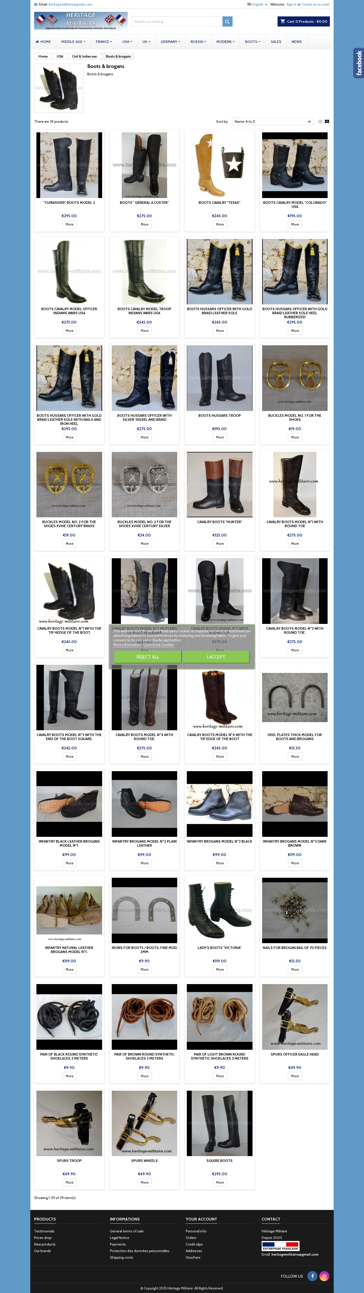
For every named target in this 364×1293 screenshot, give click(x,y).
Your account (201, 1219)
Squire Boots (220, 1160)
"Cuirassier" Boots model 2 (69, 202)
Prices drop (43, 1237)
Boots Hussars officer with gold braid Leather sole (219, 311)
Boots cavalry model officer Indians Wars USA (69, 311)
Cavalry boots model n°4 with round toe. (144, 737)
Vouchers (193, 1257)
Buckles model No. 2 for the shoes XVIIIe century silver (144, 524)
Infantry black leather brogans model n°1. (69, 843)
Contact (271, 1219)
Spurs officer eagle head (295, 1054)
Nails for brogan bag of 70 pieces (295, 947)
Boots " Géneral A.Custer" (144, 202)
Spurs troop (69, 1160)
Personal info (196, 1231)
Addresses (194, 1251)
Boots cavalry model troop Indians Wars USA (144, 311)
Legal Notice (119, 1237)
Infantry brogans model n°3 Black (219, 841)
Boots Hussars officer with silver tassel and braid (144, 417)
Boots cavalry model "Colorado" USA (295, 204)
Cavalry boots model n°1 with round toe (294, 524)
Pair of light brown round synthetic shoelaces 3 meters (219, 1056)
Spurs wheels (144, 1160)
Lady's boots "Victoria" (219, 947)
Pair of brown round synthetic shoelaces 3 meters (144, 1056)
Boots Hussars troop (219, 415)
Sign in (291, 4)
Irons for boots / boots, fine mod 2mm (144, 949)
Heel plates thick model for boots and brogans (295, 737)
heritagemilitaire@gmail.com (70, 4)
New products (45, 1244)
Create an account (315, 4)
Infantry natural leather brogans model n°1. (69, 949)
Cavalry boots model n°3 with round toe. (295, 630)
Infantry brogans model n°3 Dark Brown (295, 843)
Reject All (147, 657)
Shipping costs (121, 1257)
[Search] (182, 21)
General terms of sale (127, 1231)
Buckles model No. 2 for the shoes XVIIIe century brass (69, 524)
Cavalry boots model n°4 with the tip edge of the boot (219, 737)
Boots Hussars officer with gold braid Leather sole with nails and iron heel (69, 419)
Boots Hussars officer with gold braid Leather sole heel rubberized (294, 313)
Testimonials (44, 1231)
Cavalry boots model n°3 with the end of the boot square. (69, 737)
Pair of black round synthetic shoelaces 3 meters (69, 1056)
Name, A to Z (273, 122)
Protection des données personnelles (139, 1251)
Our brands (42, 1251)
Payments (118, 1244)
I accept (216, 657)
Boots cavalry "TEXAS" (219, 202)
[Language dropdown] (257, 4)
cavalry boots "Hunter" (219, 522)
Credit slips (194, 1244)
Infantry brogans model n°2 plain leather (144, 843)
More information (127, 644)
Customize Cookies (158, 644)
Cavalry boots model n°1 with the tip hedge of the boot (69, 630)
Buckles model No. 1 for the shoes (294, 417)
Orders (191, 1237)
